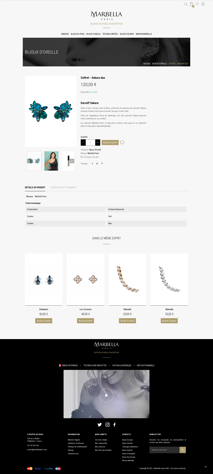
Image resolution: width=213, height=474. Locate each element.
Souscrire (183, 450)
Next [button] (72, 161)
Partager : (84, 163)
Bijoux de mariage (128, 457)
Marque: (84, 153)
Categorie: (85, 150)
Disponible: (85, 92)
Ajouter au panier (110, 142)
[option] (50, 111)
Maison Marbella (144, 34)
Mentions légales (74, 440)
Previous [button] (29, 161)
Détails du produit (35, 187)
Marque (29, 196)
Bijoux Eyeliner (127, 34)
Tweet (97, 163)
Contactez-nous (73, 454)
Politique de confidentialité (77, 447)
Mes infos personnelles (103, 450)
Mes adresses (100, 447)
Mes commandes (101, 443)
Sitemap (70, 450)
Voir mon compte (101, 440)
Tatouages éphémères (130, 447)
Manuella (127, 309)
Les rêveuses (86, 309)
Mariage (65, 34)
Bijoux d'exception (128, 454)
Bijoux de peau (77, 34)
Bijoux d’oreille (127, 443)
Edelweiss (43, 309)
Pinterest (102, 163)
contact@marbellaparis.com (37, 450)
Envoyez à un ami (91, 157)
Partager (92, 163)
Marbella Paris (93, 153)
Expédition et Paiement (63, 187)
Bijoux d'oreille (93, 34)
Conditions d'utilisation (76, 443)
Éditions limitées (110, 34)
